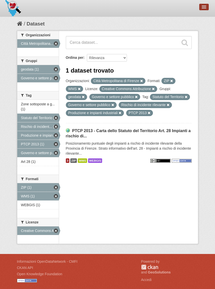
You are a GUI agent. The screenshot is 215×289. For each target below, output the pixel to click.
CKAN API (25, 268)
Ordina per (75, 58)
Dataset (36, 24)
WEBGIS (95, 160)
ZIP (73, 160)
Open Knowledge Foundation (39, 274)
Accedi (146, 280)
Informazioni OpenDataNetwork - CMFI (47, 261)
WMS (82, 160)
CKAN (149, 267)
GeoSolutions (159, 272)
